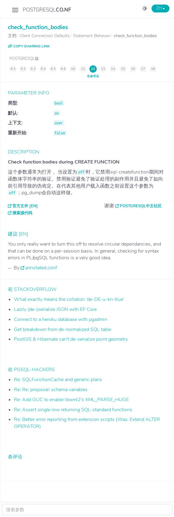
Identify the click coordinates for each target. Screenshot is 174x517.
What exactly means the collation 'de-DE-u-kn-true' (69, 299)
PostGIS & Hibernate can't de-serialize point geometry (71, 339)
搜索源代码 (22, 213)
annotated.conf (41, 267)
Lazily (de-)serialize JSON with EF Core (55, 309)
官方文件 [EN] (25, 206)
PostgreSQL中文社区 (141, 206)
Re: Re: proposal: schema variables (51, 389)
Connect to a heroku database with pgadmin (60, 319)
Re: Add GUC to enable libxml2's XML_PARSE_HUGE (71, 399)
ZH (160, 8)
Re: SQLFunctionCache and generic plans (58, 379)
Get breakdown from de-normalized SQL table (62, 329)
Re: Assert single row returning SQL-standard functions (73, 409)
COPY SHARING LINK (29, 46)
